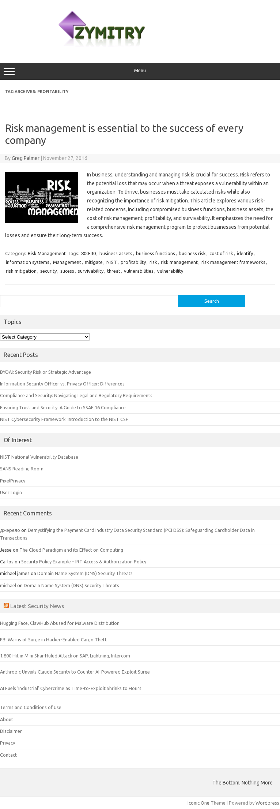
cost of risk (221, 253)
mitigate (94, 262)
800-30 (88, 253)
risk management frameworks (233, 262)
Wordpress (267, 802)
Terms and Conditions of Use (30, 707)
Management (67, 262)
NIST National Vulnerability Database (39, 456)
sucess (67, 270)
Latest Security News (37, 606)
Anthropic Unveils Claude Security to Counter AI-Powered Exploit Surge (75, 671)
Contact (8, 754)
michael (8, 585)
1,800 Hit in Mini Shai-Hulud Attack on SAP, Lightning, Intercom (65, 655)
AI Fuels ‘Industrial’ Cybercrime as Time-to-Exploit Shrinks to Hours (70, 688)
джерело (10, 530)
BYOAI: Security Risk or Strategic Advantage (45, 371)
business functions (155, 253)
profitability (133, 262)
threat (113, 270)
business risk (192, 253)
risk (153, 262)
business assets (115, 253)
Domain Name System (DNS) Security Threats (85, 573)
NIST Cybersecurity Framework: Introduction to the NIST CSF (64, 419)
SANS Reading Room (21, 468)
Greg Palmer (25, 158)
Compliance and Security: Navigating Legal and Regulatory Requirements (76, 395)
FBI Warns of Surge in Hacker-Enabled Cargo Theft (53, 639)
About (6, 719)
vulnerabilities (139, 270)
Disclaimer (11, 731)
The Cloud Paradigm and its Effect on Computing (71, 549)
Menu (140, 71)
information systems (27, 262)
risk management (179, 262)
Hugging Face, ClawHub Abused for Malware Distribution (60, 623)
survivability (90, 270)
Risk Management (47, 253)
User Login (11, 492)
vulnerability (170, 270)
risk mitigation (21, 270)
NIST (111, 262)
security (48, 270)
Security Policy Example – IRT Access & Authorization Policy (83, 561)
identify (245, 253)
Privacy (7, 742)
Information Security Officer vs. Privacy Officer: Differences (62, 383)
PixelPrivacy (12, 480)
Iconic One (198, 802)
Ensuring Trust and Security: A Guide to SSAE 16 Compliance (63, 407)
